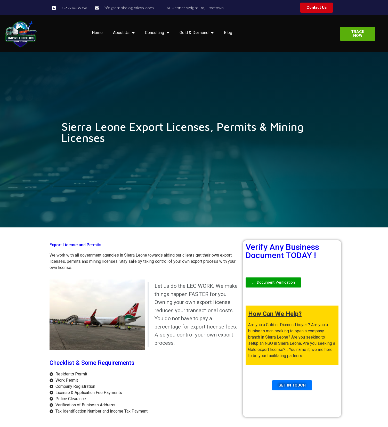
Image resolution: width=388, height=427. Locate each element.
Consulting (157, 32)
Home (97, 32)
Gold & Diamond (197, 32)
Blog (228, 32)
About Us (124, 32)
